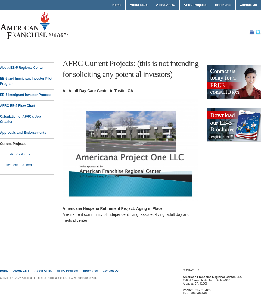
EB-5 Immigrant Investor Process (25, 95)
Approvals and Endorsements (23, 133)
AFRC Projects (195, 5)
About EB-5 (138, 5)
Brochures (223, 5)
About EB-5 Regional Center (22, 68)
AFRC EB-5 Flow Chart (17, 106)
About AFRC (165, 5)
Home (116, 5)
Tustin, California (18, 154)
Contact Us (248, 5)
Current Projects (13, 144)
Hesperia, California (20, 165)
